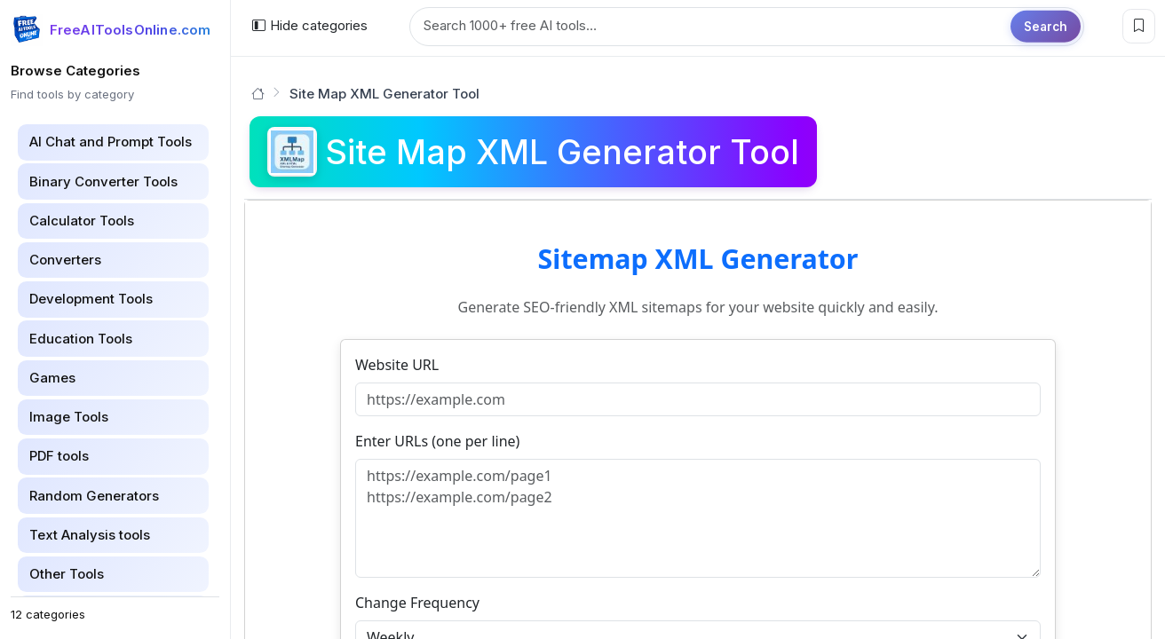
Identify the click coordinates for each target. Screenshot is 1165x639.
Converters (65, 259)
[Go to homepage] (258, 93)
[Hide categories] (309, 27)
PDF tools (59, 455)
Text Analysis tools (89, 534)
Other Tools (66, 573)
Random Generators (94, 495)
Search (1045, 26)
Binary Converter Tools (103, 181)
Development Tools (91, 298)
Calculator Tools (81, 220)
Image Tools (68, 416)
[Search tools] (746, 26)
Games (52, 377)
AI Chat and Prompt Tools (110, 141)
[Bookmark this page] (1138, 26)
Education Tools (80, 338)
